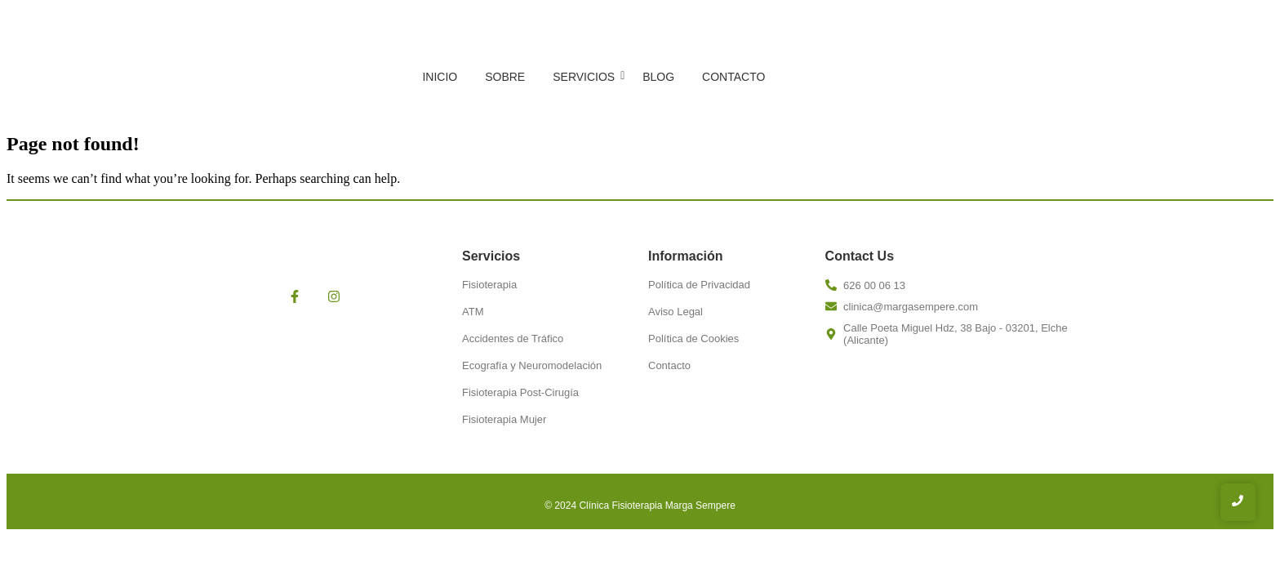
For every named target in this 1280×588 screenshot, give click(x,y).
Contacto (733, 76)
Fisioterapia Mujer (504, 419)
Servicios (586, 76)
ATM (472, 311)
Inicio (439, 76)
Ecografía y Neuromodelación (532, 365)
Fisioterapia (489, 284)
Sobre (505, 76)
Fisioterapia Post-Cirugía (520, 392)
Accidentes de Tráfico (512, 338)
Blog (658, 76)
